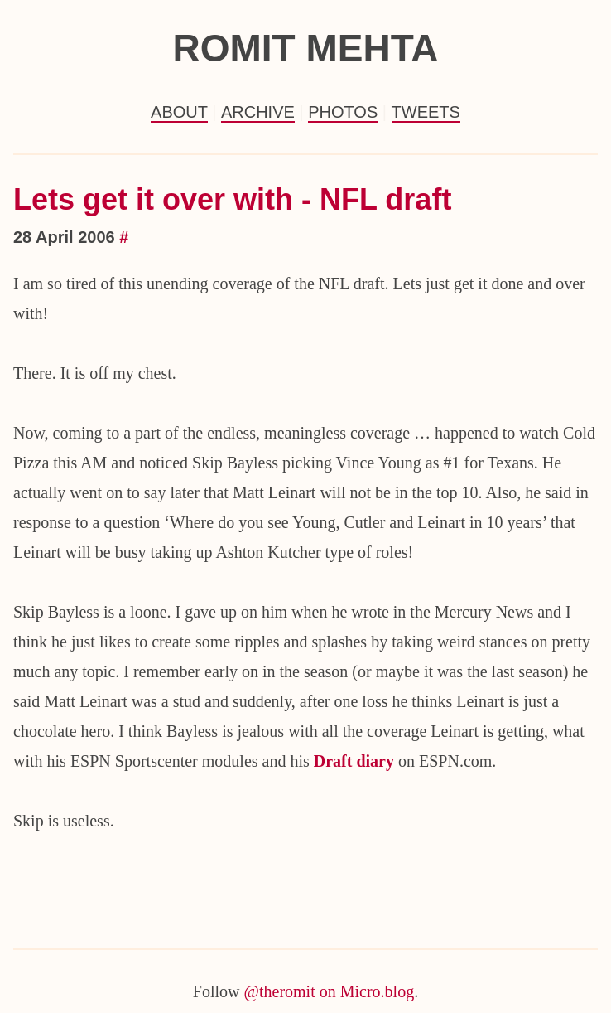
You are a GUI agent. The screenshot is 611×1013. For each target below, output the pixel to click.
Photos (343, 112)
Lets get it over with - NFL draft (232, 199)
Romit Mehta (305, 48)
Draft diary (354, 761)
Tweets (426, 112)
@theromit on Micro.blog (329, 991)
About (179, 112)
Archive (258, 112)
